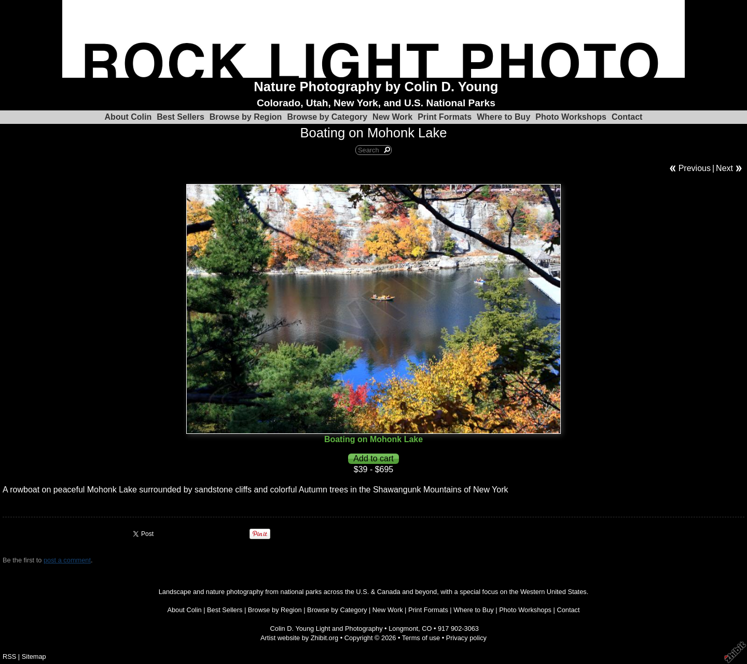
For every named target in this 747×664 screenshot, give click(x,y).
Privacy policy (466, 638)
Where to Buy (503, 116)
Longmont (403, 628)
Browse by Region (246, 116)
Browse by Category (327, 116)
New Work (392, 116)
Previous (695, 168)
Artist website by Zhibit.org (299, 638)
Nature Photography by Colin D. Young (376, 86)
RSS (9, 656)
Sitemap (34, 656)
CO (427, 628)
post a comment (67, 560)
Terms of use (421, 638)
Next (724, 168)
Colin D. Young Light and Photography (326, 628)
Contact (627, 116)
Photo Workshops (570, 116)
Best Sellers (180, 116)
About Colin (128, 116)
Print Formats (445, 116)
